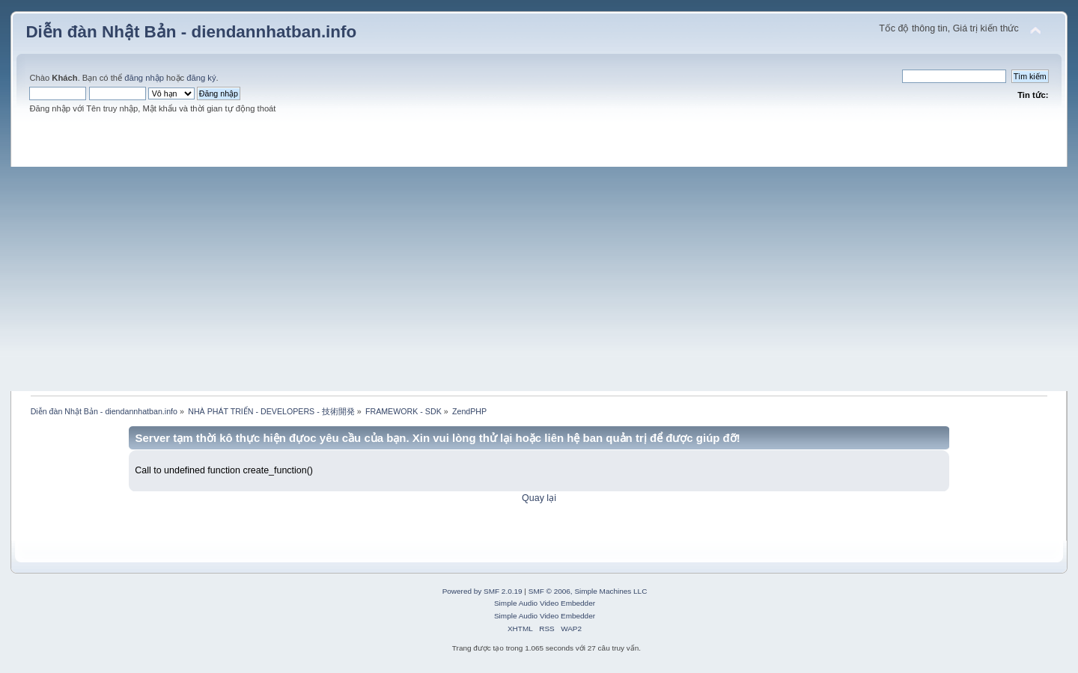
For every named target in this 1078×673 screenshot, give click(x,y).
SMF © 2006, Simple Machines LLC (588, 591)
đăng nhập (144, 77)
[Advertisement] (539, 279)
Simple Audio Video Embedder (544, 603)
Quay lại (539, 498)
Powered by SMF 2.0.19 (482, 591)
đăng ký (201, 77)
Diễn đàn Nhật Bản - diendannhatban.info (190, 31)
